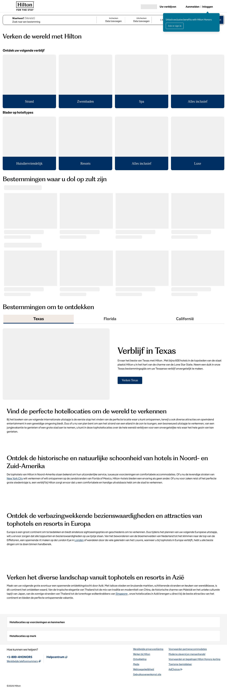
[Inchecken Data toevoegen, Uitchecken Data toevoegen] (124, 20)
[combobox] (49, 20)
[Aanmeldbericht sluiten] (217, 15)
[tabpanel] (113, 362)
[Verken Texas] (130, 380)
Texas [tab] (38, 318)
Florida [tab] (110, 318)
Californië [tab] (185, 318)
